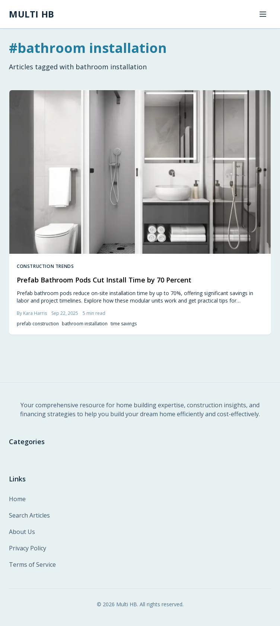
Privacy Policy (27, 548)
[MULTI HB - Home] (31, 14)
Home (17, 499)
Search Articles (29, 515)
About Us (22, 532)
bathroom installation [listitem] (85, 324)
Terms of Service (32, 564)
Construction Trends (45, 266)
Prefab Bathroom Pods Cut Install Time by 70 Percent (104, 279)
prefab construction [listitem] (38, 324)
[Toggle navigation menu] (263, 14)
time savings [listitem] (124, 324)
